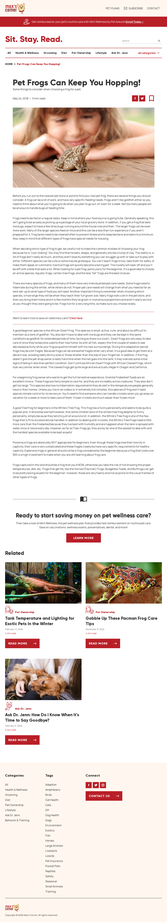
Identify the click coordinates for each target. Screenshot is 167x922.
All (9, 52)
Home (9, 64)
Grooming (50, 52)
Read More (24, 645)
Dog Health (52, 815)
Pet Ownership (81, 52)
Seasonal (51, 881)
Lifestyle (101, 52)
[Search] (142, 41)
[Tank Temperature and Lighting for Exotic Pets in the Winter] (43, 621)
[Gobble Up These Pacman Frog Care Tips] (124, 621)
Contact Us (99, 796)
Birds (48, 795)
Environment (53, 825)
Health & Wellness (27, 52)
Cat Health (52, 800)
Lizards (49, 856)
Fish (47, 835)
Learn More (83, 538)
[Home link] (31, 907)
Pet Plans (112, 8)
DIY (47, 810)
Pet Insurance (54, 861)
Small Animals (54, 886)
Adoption (51, 784)
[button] (15, 8)
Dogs (48, 820)
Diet (64, 52)
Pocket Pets (52, 866)
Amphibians (52, 790)
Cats (48, 805)
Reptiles (50, 871)
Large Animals (54, 846)
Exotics (49, 830)
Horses (49, 840)
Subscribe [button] (133, 8)
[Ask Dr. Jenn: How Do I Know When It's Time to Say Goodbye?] (43, 717)
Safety (49, 876)
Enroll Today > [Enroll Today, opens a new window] (135, 22)
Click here (76, 318)
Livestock (51, 851)
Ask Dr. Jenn (119, 52)
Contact (153, 8)
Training (50, 891)
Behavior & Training (17, 820)
